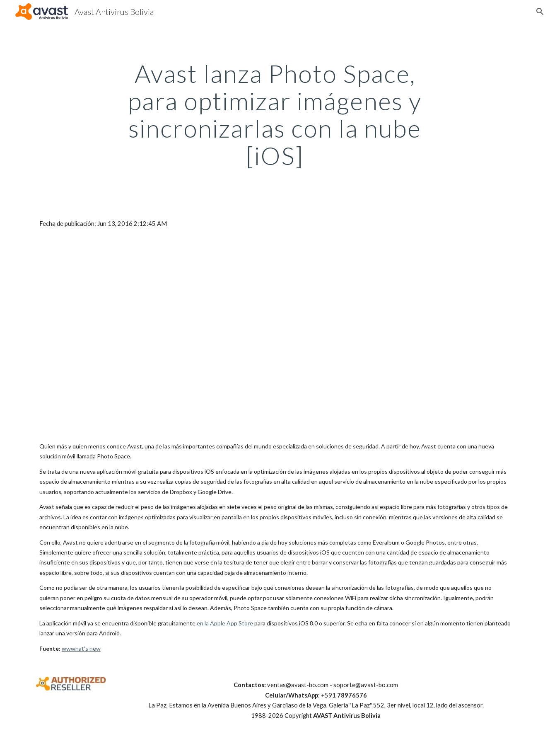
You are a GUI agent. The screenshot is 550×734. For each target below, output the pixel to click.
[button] (540, 12)
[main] (275, 114)
